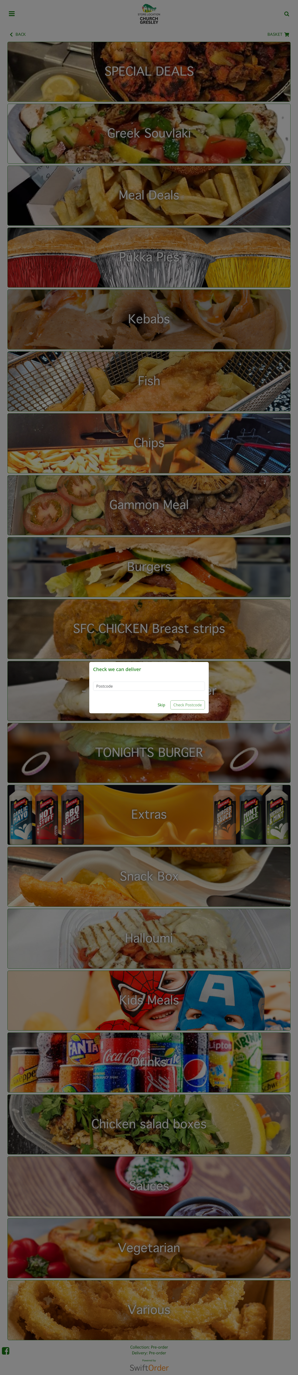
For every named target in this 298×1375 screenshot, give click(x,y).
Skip (161, 705)
